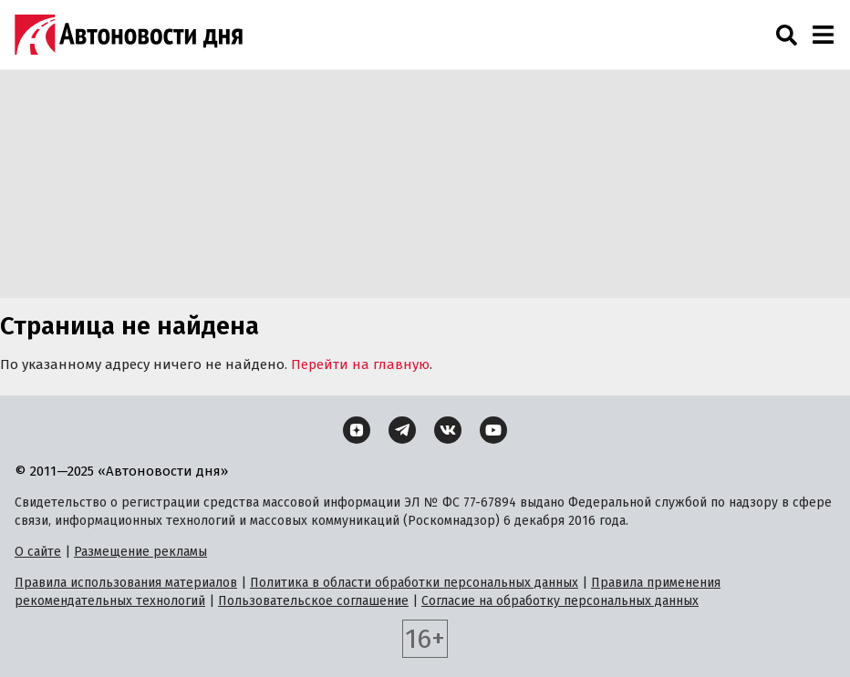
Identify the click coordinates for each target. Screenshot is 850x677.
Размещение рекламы (140, 551)
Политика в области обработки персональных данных (414, 582)
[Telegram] (402, 430)
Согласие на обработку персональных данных (560, 601)
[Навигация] (822, 34)
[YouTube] (493, 430)
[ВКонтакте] (447, 430)
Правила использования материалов (126, 582)
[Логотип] (129, 34)
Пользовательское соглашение (313, 601)
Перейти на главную (360, 364)
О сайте (38, 551)
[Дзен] (356, 430)
